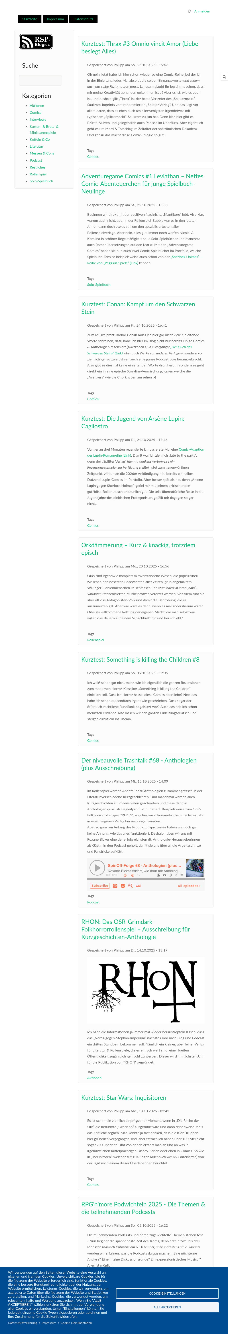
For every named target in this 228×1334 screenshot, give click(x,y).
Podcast (36, 160)
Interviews (38, 119)
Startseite (29, 19)
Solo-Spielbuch (41, 181)
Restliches (37, 167)
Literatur (36, 146)
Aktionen (37, 105)
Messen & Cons (42, 153)
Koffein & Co (40, 139)
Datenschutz (83, 19)
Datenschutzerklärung (22, 1323)
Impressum (55, 19)
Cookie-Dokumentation (76, 1323)
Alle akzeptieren (167, 1308)
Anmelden (202, 11)
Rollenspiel (38, 174)
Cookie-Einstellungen (167, 1293)
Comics (35, 112)
